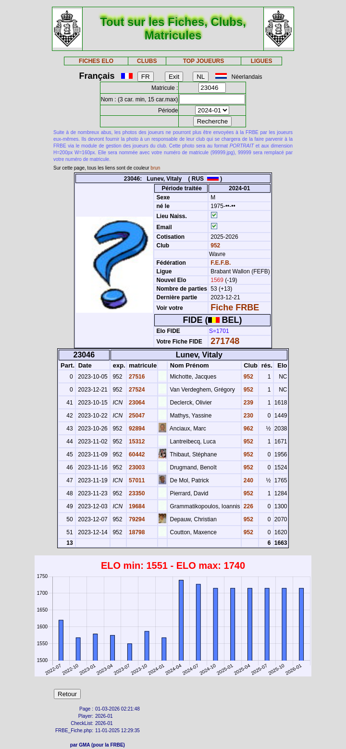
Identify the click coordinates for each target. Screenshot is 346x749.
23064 (136, 402)
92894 (136, 428)
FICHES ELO (96, 61)
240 (247, 480)
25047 (136, 415)
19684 (136, 506)
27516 (136, 376)
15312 (136, 441)
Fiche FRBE (234, 307)
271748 (224, 341)
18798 (136, 532)
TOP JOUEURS (203, 61)
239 (247, 402)
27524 (136, 389)
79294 (136, 519)
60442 (136, 454)
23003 (136, 467)
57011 (136, 480)
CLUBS (147, 61)
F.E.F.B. (220, 262)
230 (247, 415)
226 (247, 506)
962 (247, 428)
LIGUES (261, 61)
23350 (136, 493)
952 (214, 245)
